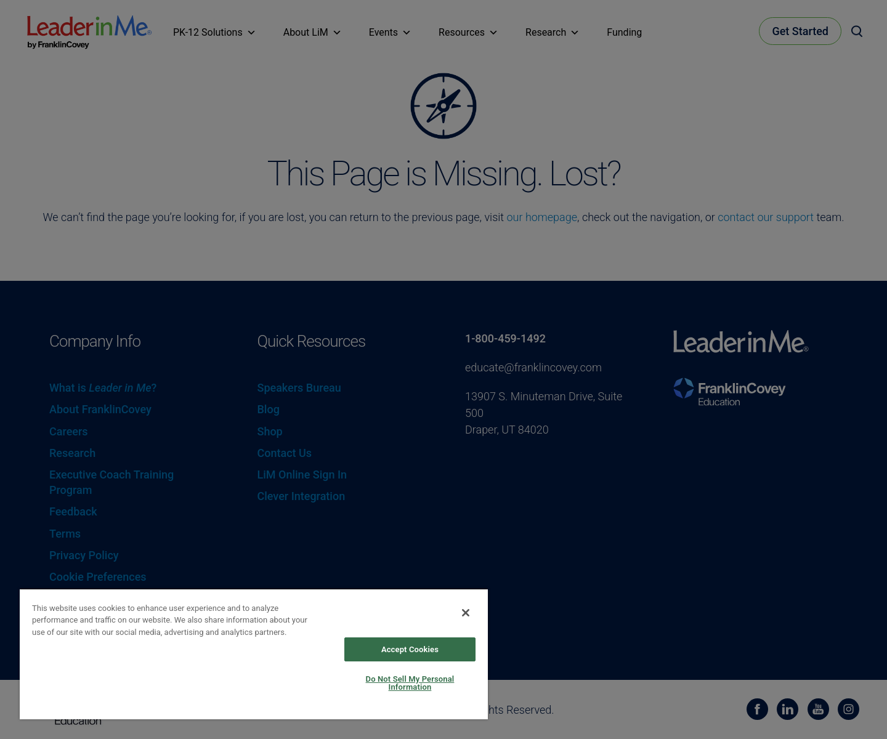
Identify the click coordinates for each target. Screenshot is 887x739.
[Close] (465, 612)
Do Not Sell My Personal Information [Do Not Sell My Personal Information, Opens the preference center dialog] (410, 683)
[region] (254, 653)
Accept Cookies (410, 649)
